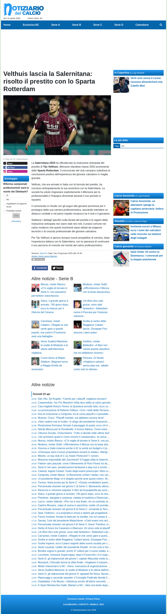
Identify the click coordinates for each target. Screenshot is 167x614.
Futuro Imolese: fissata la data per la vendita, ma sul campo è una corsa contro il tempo (87, 516)
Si (7, 195)
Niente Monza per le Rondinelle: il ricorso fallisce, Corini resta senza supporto (81, 429)
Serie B (43, 253)
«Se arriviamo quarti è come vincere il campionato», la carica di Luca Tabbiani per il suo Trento (91, 436)
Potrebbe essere (14, 211)
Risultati (16, 221)
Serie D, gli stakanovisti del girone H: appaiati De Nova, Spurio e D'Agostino (80, 573)
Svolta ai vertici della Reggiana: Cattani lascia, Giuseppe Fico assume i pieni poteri (84, 539)
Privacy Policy (93, 599)
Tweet (57, 268)
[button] (16, 215)
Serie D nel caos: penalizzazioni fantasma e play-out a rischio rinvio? (76, 467)
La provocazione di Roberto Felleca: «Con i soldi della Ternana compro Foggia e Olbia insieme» (92, 410)
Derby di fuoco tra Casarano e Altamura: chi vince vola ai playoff (74, 528)
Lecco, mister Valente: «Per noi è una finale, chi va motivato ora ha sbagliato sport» (85, 501)
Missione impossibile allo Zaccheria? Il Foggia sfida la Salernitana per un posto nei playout (89, 459)
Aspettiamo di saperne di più (17, 205)
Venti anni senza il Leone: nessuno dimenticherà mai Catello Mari (146, 82)
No (8, 199)
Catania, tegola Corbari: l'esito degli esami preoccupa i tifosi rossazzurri (78, 471)
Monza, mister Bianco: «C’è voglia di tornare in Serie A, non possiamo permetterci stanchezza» (91, 440)
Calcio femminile (124, 195)
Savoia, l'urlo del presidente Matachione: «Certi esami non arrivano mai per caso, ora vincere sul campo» (97, 520)
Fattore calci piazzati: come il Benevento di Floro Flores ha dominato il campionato (84, 463)
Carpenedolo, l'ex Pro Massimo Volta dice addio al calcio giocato (74, 402)
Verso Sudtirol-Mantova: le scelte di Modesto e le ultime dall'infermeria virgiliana (83, 570)
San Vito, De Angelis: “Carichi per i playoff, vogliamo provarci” (72, 398)
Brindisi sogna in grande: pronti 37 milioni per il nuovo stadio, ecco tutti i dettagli (82, 551)
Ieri (122, 146)
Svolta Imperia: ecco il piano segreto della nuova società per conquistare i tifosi (82, 543)
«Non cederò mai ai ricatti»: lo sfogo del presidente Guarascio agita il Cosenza (82, 421)
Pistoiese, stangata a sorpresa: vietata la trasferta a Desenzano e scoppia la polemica (86, 497)
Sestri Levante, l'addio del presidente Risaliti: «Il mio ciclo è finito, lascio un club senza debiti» (90, 547)
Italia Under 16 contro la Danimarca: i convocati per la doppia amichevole (146, 255)
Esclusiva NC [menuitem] (31, 24)
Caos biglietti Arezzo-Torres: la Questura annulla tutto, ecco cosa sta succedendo (83, 406)
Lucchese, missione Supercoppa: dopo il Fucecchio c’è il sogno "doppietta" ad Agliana (86, 554)
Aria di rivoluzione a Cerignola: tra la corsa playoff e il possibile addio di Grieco (82, 414)
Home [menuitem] (6, 24)
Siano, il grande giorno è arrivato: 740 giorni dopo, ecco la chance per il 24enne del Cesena (89, 494)
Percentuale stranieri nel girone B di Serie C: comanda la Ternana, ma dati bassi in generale (89, 509)
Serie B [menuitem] (76, 24)
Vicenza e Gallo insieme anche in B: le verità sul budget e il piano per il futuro (81, 448)
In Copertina (121, 72)
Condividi (40, 268)
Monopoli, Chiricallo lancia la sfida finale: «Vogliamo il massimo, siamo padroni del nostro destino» (93, 562)
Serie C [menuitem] (97, 24)
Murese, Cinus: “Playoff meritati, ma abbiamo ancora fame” (71, 417)
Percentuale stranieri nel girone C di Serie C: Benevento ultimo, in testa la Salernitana (86, 486)
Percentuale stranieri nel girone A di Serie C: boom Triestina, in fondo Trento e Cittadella (87, 524)
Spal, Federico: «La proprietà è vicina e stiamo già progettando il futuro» (78, 513)
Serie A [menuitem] (55, 24)
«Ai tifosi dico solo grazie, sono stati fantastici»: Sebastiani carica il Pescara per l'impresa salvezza (91, 308)
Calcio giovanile (124, 246)
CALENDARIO (70, 604)
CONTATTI (83, 604)
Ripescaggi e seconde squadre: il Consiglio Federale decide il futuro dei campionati (85, 577)
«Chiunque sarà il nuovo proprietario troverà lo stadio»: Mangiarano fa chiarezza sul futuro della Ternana (96, 452)
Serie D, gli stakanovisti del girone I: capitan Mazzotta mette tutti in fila (77, 558)
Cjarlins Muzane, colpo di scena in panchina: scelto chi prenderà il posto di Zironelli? (85, 505)
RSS (102, 604)
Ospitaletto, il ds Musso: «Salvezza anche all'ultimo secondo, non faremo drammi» (84, 581)
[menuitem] (161, 25)
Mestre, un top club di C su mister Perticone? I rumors (68, 456)
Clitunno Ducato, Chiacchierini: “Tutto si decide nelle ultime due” (74, 433)
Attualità (119, 221)
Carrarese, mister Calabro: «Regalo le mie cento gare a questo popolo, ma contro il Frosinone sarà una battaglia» (49, 329)
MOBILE (94, 604)
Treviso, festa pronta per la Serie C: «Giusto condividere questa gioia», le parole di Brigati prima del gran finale (100, 482)
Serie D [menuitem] (118, 24)
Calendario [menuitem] (142, 24)
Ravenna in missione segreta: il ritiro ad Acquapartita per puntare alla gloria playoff (84, 490)
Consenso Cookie (75, 599)
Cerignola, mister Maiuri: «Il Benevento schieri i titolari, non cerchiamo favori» (81, 475)
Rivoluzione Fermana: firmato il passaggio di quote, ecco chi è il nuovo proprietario (84, 425)
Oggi (117, 146)
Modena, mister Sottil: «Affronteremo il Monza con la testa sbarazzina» (96, 288)
